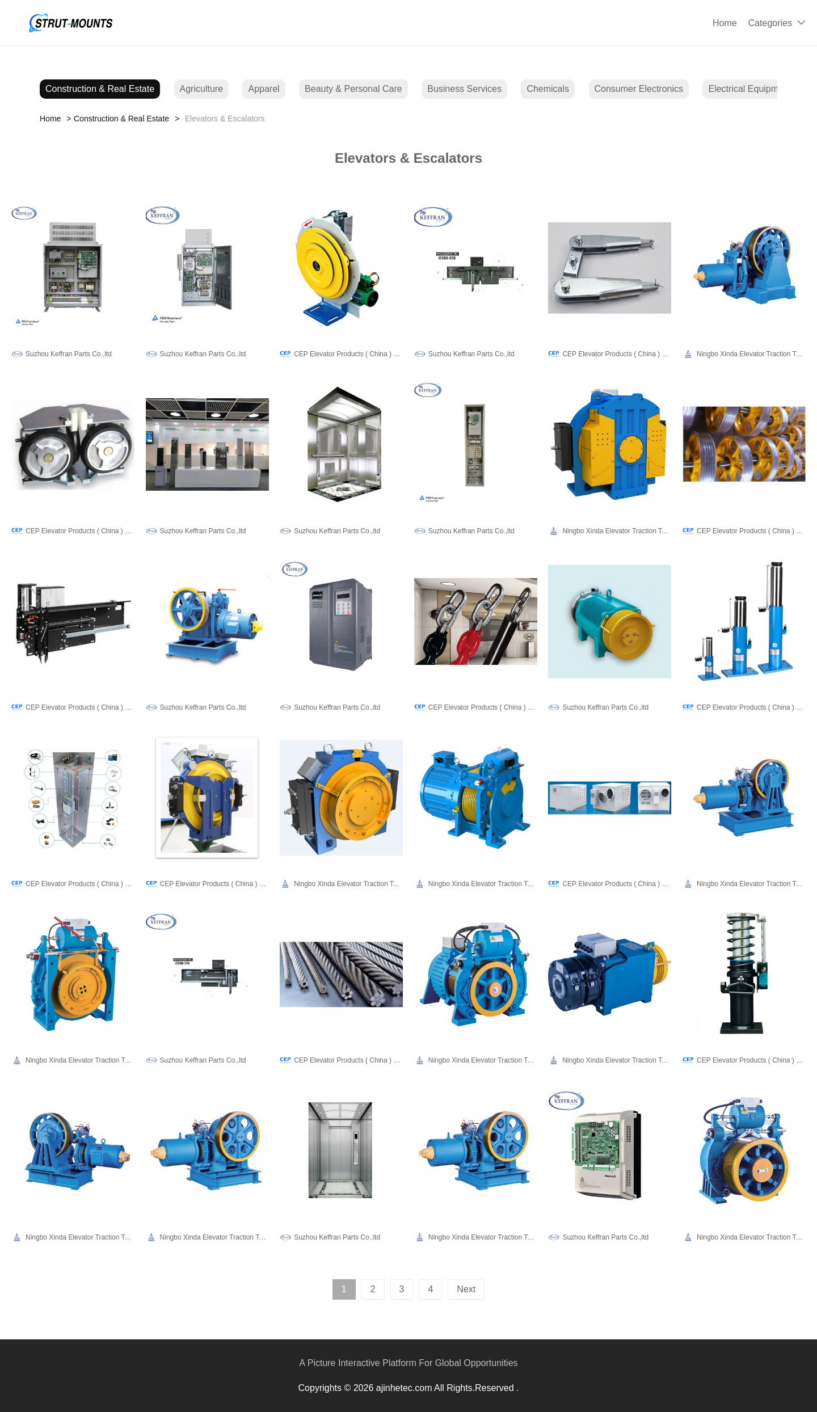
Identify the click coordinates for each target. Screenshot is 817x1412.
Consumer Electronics (639, 89)
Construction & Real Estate (99, 89)
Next (466, 1289)
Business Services (464, 89)
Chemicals (548, 89)
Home (725, 23)
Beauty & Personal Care (353, 89)
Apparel (263, 89)
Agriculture (201, 89)
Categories (770, 23)
